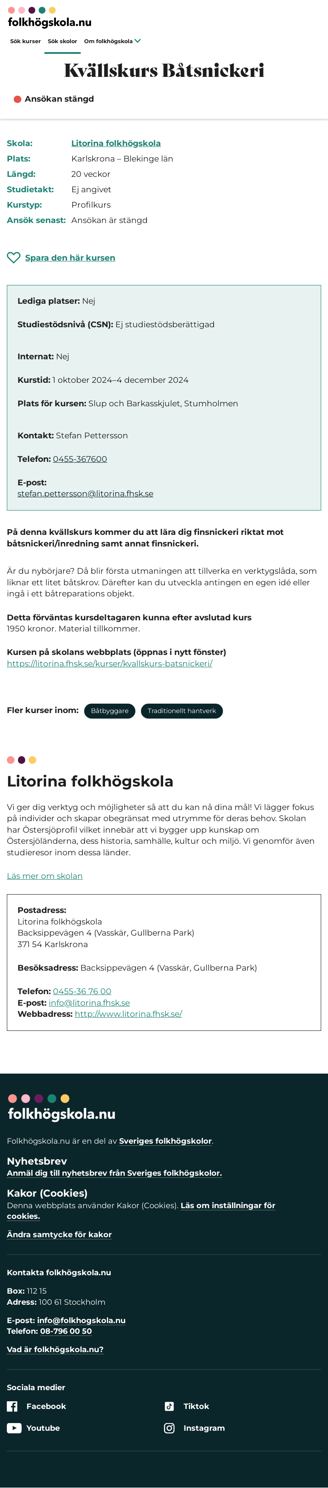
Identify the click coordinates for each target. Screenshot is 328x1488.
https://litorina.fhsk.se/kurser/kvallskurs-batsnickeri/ (109, 664)
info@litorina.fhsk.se (89, 1003)
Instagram (194, 1428)
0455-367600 (80, 459)
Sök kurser (25, 41)
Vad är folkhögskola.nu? (55, 1349)
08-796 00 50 (66, 1331)
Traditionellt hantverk (182, 711)
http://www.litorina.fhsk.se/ (128, 1014)
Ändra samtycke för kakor (59, 1234)
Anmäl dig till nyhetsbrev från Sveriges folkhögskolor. (114, 1173)
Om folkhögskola (112, 41)
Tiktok (186, 1406)
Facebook (36, 1406)
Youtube (33, 1428)
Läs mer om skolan (45, 876)
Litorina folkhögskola (116, 143)
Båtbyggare (110, 711)
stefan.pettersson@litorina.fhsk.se (85, 494)
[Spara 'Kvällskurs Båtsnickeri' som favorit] (61, 257)
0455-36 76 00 (82, 991)
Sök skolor (62, 41)
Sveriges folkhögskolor (165, 1141)
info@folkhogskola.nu (81, 1320)
